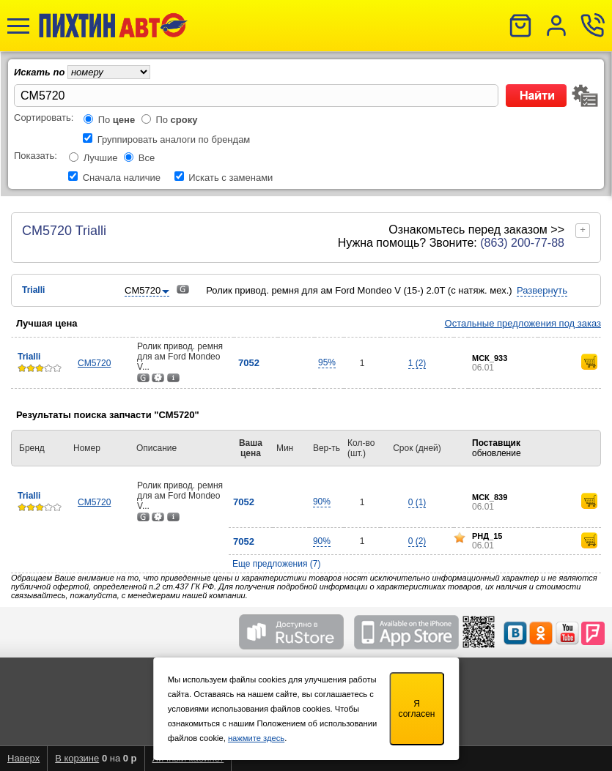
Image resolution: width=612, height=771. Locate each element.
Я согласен (417, 709)
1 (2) (417, 363)
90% (322, 501)
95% (327, 362)
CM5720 (94, 363)
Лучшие (101, 157)
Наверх (23, 758)
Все (147, 157)
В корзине (77, 758)
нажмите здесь (256, 738)
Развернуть (542, 290)
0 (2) (417, 541)
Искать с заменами (230, 177)
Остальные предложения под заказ (523, 323)
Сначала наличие (122, 177)
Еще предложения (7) (276, 564)
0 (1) (417, 502)
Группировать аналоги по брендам (174, 139)
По (117, 119)
